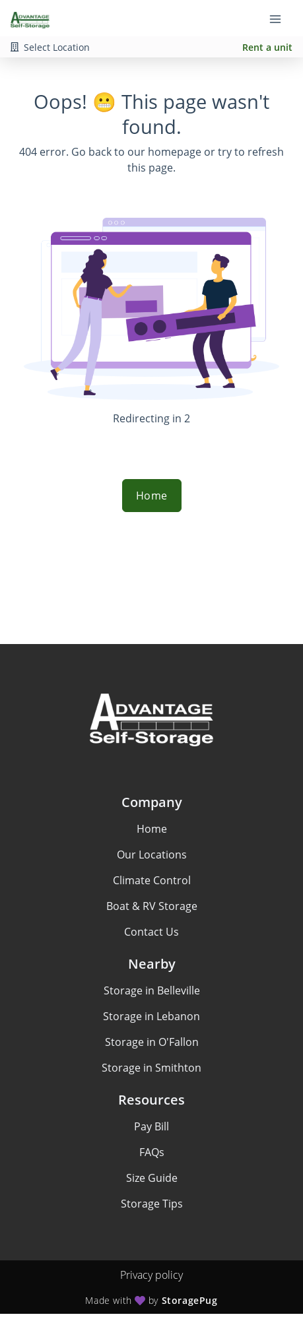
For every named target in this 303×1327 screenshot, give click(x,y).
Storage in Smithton (151, 1067)
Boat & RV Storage (151, 906)
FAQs (151, 1152)
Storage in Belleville (152, 990)
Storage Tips (152, 1203)
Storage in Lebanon (151, 1016)
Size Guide (152, 1178)
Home (152, 495)
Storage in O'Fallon (152, 1042)
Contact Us (151, 931)
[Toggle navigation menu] (280, 18)
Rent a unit (267, 47)
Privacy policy (151, 1275)
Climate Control (152, 880)
